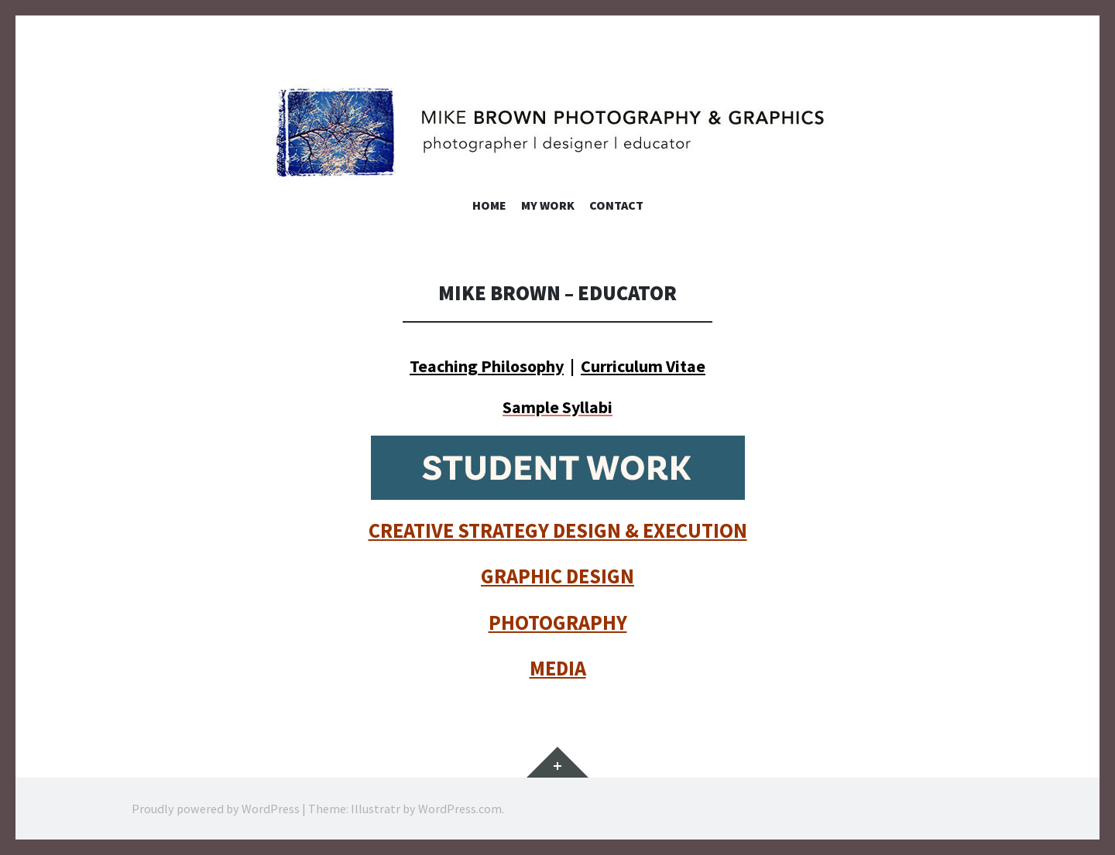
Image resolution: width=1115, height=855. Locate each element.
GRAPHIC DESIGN (557, 576)
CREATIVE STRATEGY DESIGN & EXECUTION (558, 530)
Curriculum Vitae (643, 366)
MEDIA (558, 668)
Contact (616, 205)
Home (489, 205)
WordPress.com (460, 808)
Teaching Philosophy (487, 366)
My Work (548, 205)
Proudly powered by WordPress (216, 808)
